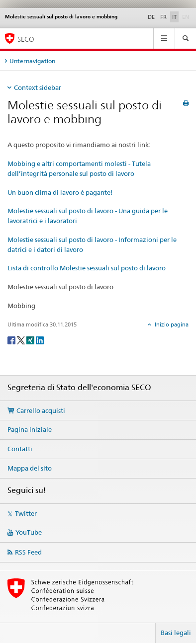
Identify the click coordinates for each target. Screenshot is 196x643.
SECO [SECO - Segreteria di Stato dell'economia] (25, 39)
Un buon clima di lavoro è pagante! (59, 192)
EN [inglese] (186, 16)
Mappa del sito (29, 468)
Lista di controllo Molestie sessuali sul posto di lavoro (86, 268)
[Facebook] (12, 339)
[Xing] (31, 339)
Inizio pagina (171, 324)
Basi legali (176, 633)
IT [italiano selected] (174, 16)
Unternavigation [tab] (32, 61)
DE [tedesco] (151, 16)
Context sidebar (37, 87)
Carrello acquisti (40, 410)
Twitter (26, 513)
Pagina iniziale (29, 429)
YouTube (28, 532)
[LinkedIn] (40, 339)
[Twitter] (21, 339)
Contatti (19, 449)
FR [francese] (163, 16)
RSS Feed (28, 552)
